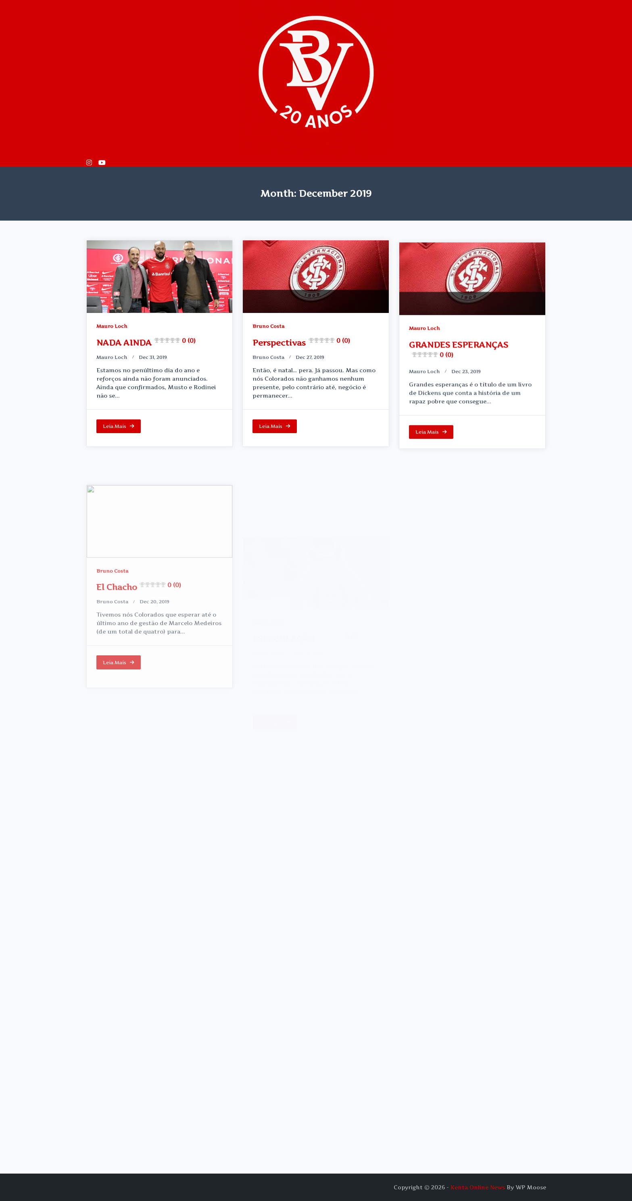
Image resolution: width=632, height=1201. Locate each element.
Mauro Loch (111, 326)
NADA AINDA (146, 343)
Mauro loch (111, 357)
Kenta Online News (478, 1187)
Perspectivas (301, 347)
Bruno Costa (268, 330)
